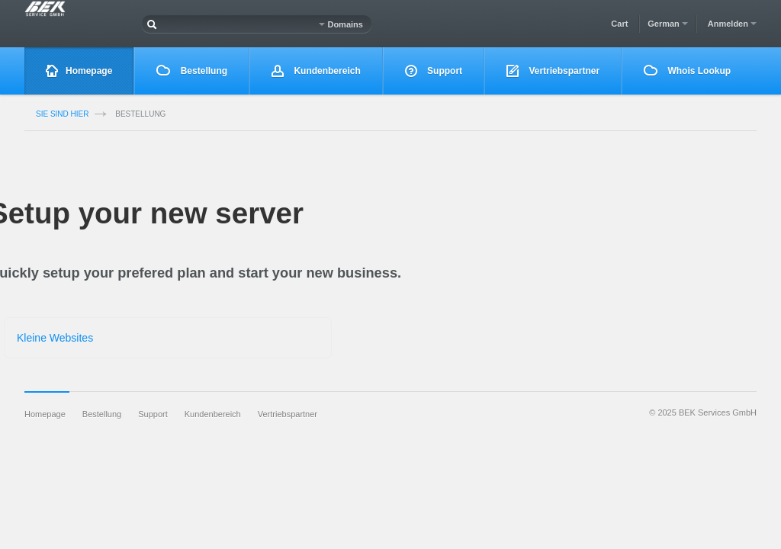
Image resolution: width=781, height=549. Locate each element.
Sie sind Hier (62, 114)
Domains (341, 24)
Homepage (79, 71)
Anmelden (732, 23)
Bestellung (191, 70)
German (668, 23)
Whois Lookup (687, 70)
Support (433, 71)
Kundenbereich (316, 71)
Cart (619, 23)
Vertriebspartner (552, 71)
